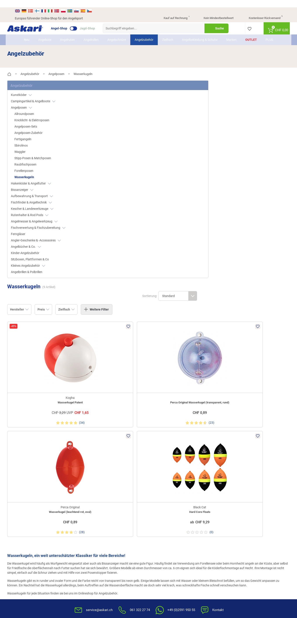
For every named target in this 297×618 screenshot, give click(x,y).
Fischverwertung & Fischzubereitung (46, 218)
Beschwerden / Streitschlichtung (207, 482)
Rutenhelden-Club (118, 454)
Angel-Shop (66, 21)
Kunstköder (29, 86)
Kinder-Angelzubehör (33, 244)
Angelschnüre (116, 32)
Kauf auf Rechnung (172, 11)
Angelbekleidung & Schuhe (200, 32)
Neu (26, 32)
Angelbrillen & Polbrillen (34, 263)
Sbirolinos (28, 136)
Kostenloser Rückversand (262, 11)
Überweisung (250, 439)
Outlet (251, 32)
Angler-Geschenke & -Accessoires (44, 231)
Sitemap (74, 454)
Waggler (27, 142)
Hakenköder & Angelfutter (39, 174)
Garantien (158, 468)
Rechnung (249, 461)
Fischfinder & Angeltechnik (39, 193)
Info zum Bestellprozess (167, 454)
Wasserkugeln (32, 168)
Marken (231, 32)
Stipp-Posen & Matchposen (40, 149)
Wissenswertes (161, 447)
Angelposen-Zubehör (36, 123)
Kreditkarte (249, 447)
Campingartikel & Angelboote (41, 92)
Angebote (44, 32)
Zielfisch (167, 32)
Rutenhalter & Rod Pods (37, 206)
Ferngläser (26, 225)
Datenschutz (205, 454)
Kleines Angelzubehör (36, 256)
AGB (199, 439)
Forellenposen (31, 161)
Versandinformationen (40, 572)
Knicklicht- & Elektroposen (39, 111)
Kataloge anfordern (119, 447)
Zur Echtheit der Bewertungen (171, 483)
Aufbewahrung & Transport (40, 187)
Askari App (113, 461)
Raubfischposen (33, 155)
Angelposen (29, 98)
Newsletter (113, 439)
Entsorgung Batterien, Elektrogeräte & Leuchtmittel (215, 463)
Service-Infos (159, 461)
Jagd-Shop (95, 21)
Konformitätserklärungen (168, 475)
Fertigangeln (30, 130)
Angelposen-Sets (33, 117)
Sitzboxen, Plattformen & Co (38, 250)
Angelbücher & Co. (34, 237)
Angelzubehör (144, 32)
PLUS (269, 32)
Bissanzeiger (30, 181)
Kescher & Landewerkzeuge (40, 199)
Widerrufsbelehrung (209, 447)
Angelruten (67, 32)
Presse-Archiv (78, 447)
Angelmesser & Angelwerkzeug (42, 212)
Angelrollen (91, 32)
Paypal (246, 454)
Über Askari (76, 439)
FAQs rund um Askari (165, 439)
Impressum (204, 473)
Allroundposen (32, 104)
